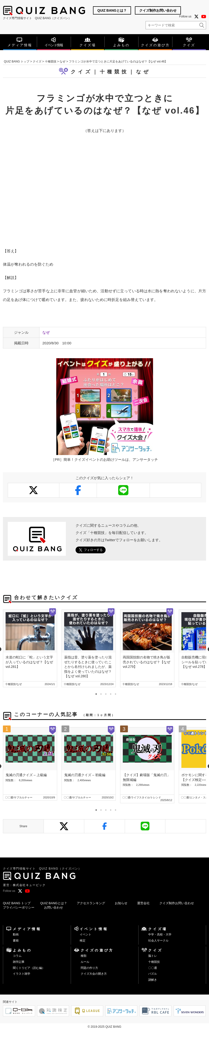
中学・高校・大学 (159, 934)
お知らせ (121, 903)
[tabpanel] (30, 648)
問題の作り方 (89, 968)
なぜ (143, 71)
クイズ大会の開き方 (94, 973)
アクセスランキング (91, 903)
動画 (16, 934)
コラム (17, 955)
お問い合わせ (53, 907)
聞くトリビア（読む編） (29, 968)
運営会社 (143, 903)
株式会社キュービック (29, 885)
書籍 (16, 940)
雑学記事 (18, 962)
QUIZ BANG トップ (17, 903)
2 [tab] (100, 693)
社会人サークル (158, 940)
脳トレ (152, 955)
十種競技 (154, 962)
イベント (85, 934)
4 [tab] (109, 693)
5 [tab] (114, 693)
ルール (85, 962)
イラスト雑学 (21, 973)
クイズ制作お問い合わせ (158, 10)
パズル (152, 973)
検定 (82, 940)
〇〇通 (152, 968)
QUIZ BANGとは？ (112, 10)
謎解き (152, 979)
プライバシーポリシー (18, 907)
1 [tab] (95, 693)
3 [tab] (104, 693)
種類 (83, 955)
